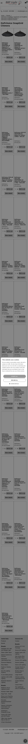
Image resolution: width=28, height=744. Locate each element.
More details (8, 69)
